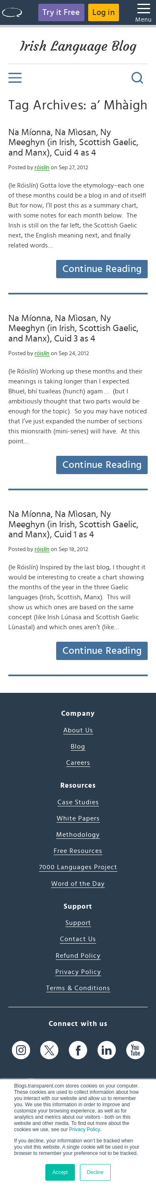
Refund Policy (78, 955)
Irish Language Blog (78, 46)
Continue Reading (101, 269)
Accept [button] (60, 1172)
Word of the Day (78, 883)
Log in (103, 12)
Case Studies (78, 802)
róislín (42, 168)
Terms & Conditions (78, 988)
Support (78, 923)
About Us (78, 730)
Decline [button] (95, 1172)
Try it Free (61, 12)
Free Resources (78, 851)
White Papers (78, 818)
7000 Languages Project (78, 867)
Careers (78, 762)
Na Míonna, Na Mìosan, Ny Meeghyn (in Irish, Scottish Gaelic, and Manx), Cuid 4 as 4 (73, 142)
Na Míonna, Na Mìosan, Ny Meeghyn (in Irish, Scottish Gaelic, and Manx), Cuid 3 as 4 (73, 328)
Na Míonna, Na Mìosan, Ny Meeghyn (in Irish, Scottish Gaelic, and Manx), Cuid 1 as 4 (73, 524)
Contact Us (78, 939)
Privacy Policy (84, 1129)
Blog (78, 746)
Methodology (78, 834)
